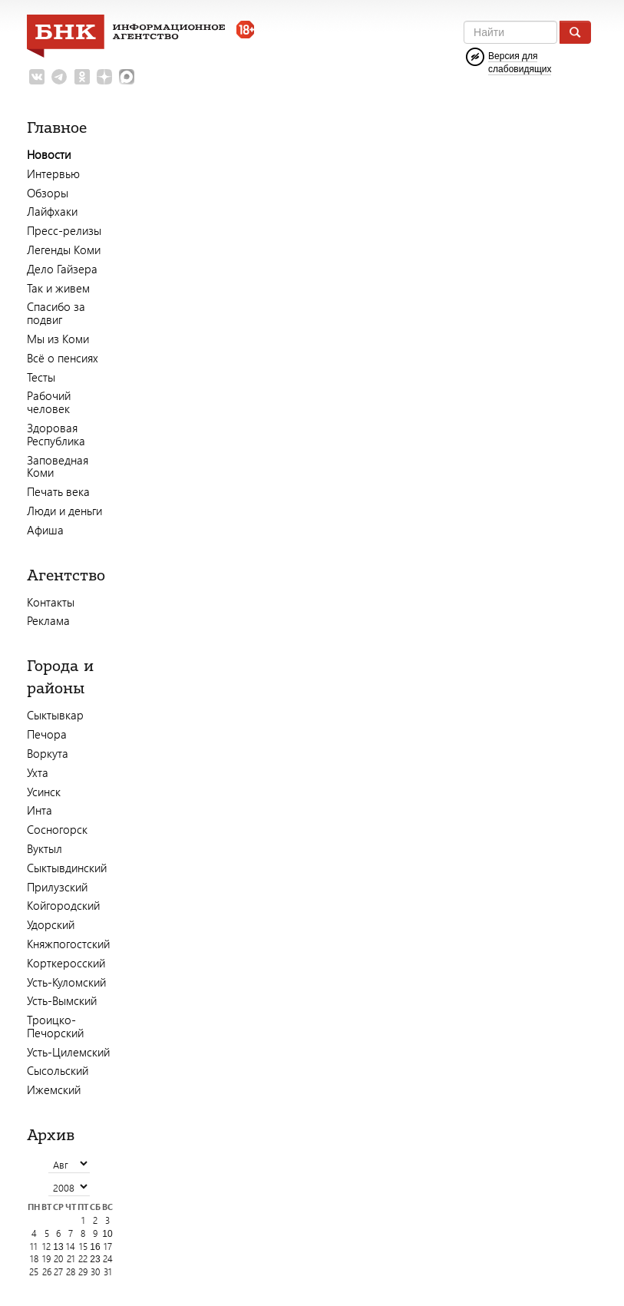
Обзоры (47, 192)
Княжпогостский (68, 943)
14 (70, 1246)
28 (70, 1272)
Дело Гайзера (62, 268)
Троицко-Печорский (55, 1026)
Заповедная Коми (57, 466)
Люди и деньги (64, 510)
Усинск (44, 791)
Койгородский (63, 905)
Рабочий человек (49, 402)
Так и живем (58, 288)
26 (46, 1272)
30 (95, 1272)
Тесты (41, 377)
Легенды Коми (64, 249)
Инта (39, 810)
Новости (49, 154)
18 (34, 1259)
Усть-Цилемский (68, 1052)
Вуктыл (44, 848)
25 (33, 1272)
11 (34, 1246)
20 (58, 1259)
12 (46, 1246)
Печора (47, 734)
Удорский (50, 924)
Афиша (45, 529)
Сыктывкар (55, 714)
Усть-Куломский (66, 982)
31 (108, 1272)
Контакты (50, 602)
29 (82, 1272)
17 (108, 1246)
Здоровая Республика (56, 434)
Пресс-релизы (64, 230)
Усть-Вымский (62, 1000)
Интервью (53, 173)
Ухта (37, 772)
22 (82, 1259)
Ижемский (54, 1089)
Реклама (48, 620)
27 (58, 1272)
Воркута (47, 753)
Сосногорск (57, 829)
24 (108, 1259)
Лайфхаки (52, 211)
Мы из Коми (58, 338)
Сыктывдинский (67, 867)
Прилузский (57, 886)
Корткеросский (66, 962)
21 (71, 1259)
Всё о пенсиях (62, 357)
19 (46, 1259)
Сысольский (57, 1070)
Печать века (58, 491)
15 (83, 1246)
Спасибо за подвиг (56, 313)
